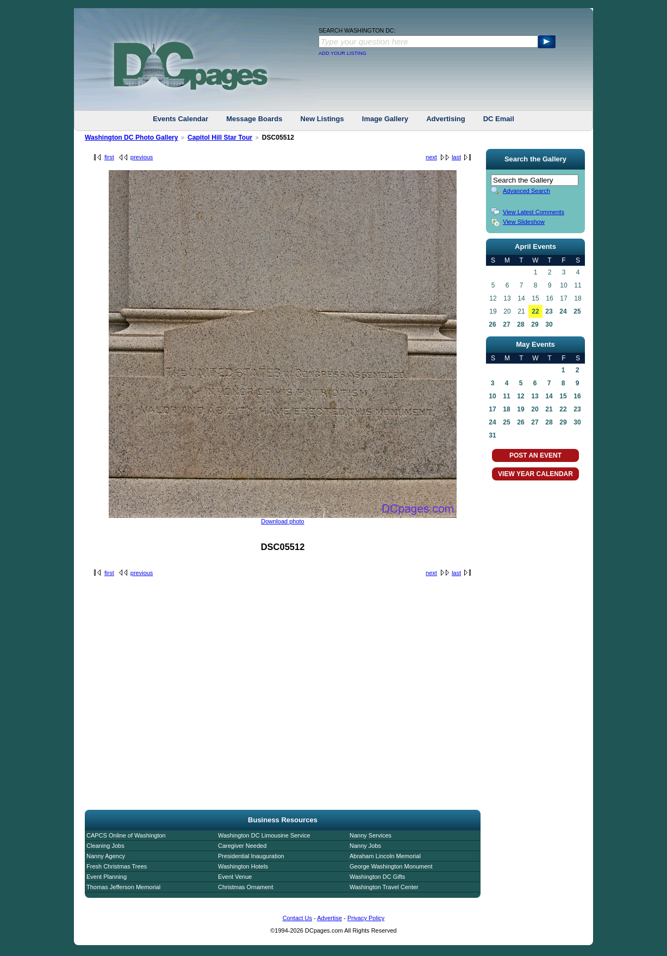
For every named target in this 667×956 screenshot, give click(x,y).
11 (506, 396)
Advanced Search (526, 191)
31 (492, 435)
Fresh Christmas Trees (116, 866)
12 (520, 396)
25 (577, 311)
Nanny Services (370, 835)
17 (492, 409)
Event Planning (106, 876)
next (431, 157)
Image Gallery (385, 119)
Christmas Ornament (245, 887)
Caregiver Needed (242, 845)
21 (548, 409)
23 (548, 311)
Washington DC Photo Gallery (131, 137)
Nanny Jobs (365, 845)
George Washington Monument (391, 866)
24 (562, 311)
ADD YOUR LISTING (342, 53)
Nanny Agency (105, 856)
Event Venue (235, 876)
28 (520, 324)
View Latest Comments (533, 212)
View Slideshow (524, 221)
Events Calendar (180, 119)
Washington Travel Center (384, 887)
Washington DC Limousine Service (264, 835)
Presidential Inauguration (251, 856)
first (109, 157)
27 (506, 324)
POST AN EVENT (535, 455)
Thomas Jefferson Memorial (123, 887)
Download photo (282, 521)
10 (492, 396)
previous (141, 157)
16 (577, 396)
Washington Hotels (243, 866)
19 (520, 409)
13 (534, 396)
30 (548, 324)
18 (506, 409)
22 (535, 311)
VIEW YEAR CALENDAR (535, 474)
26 (492, 324)
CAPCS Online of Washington (126, 835)
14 (548, 396)
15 (562, 396)
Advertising (445, 119)
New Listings (322, 119)
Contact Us (297, 918)
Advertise (329, 918)
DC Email (498, 119)
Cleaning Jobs (105, 845)
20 (534, 409)
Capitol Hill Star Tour (220, 137)
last (456, 157)
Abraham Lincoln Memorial (385, 856)
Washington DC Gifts (377, 876)
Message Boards (254, 119)
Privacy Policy (365, 918)
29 (534, 324)
